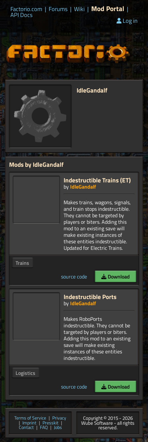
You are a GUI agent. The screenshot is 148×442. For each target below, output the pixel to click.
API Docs (21, 15)
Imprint (29, 423)
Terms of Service (30, 418)
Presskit (50, 423)
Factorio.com (26, 9)
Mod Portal (107, 8)
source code (74, 276)
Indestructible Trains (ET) (97, 180)
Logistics (25, 373)
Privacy (59, 418)
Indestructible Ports (90, 296)
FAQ (44, 427)
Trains (22, 263)
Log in (127, 20)
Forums (58, 9)
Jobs (58, 427)
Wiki (79, 9)
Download (115, 276)
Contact (26, 427)
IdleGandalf (83, 187)
